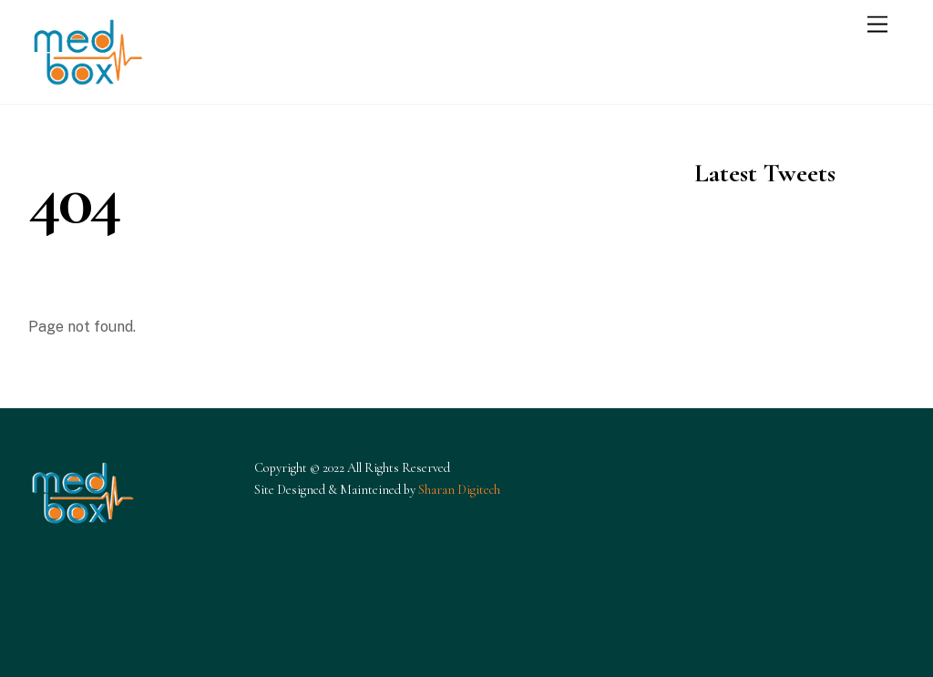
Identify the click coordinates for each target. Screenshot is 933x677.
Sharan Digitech (459, 489)
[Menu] (877, 25)
